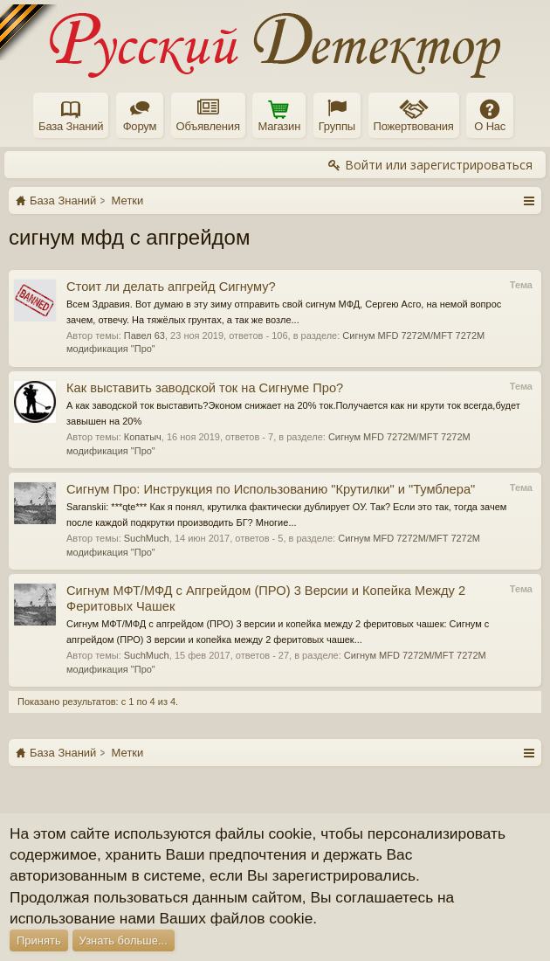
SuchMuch (146, 538)
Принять (39, 940)
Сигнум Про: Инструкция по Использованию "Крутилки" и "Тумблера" (270, 489)
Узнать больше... (123, 940)
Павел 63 (144, 335)
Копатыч (143, 437)
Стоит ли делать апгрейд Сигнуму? (171, 287)
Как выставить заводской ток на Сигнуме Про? (204, 388)
